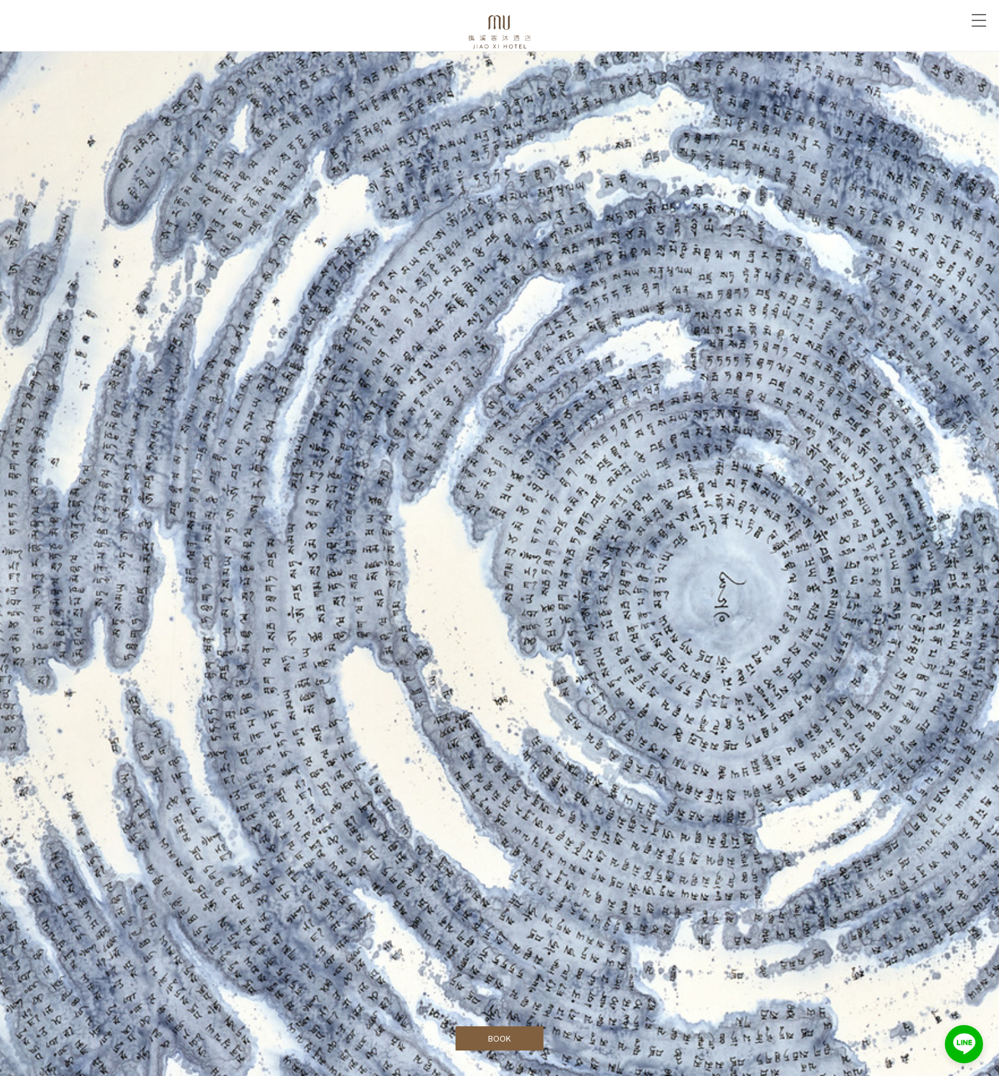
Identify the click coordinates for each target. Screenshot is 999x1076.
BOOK (500, 1038)
